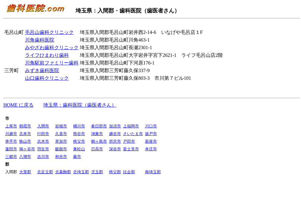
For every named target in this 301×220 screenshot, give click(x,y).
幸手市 (11, 141)
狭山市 (25, 141)
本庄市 (151, 149)
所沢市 (115, 141)
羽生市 (43, 149)
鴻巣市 (97, 133)
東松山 (79, 149)
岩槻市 (61, 126)
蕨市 (77, 156)
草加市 (61, 141)
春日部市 (99, 126)
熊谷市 (79, 133)
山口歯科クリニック (47, 78)
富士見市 (131, 149)
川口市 (151, 126)
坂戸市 (151, 133)
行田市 (43, 133)
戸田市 (129, 141)
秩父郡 (115, 172)
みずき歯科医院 (42, 70)
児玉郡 (97, 172)
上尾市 (11, 126)
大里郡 (25, 172)
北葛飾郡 (63, 172)
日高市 (97, 149)
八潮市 (25, 156)
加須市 (115, 126)
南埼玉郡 (153, 172)
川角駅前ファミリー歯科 (52, 62)
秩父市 (79, 141)
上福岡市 (131, 126)
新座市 (151, 141)
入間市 (43, 126)
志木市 (43, 141)
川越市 (11, 133)
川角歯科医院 (39, 39)
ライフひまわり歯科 (47, 55)
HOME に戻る (18, 105)
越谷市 (115, 133)
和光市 (61, 156)
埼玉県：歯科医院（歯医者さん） (79, 105)
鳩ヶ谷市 (27, 149)
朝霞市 (25, 126)
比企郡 (129, 172)
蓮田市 (11, 149)
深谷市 (115, 149)
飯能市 (61, 149)
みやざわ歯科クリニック (52, 47)
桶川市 (79, 126)
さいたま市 (133, 133)
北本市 (25, 133)
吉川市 (43, 156)
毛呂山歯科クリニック (49, 32)
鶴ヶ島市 (99, 141)
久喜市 (61, 133)
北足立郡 (45, 172)
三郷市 (11, 156)
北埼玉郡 (81, 172)
